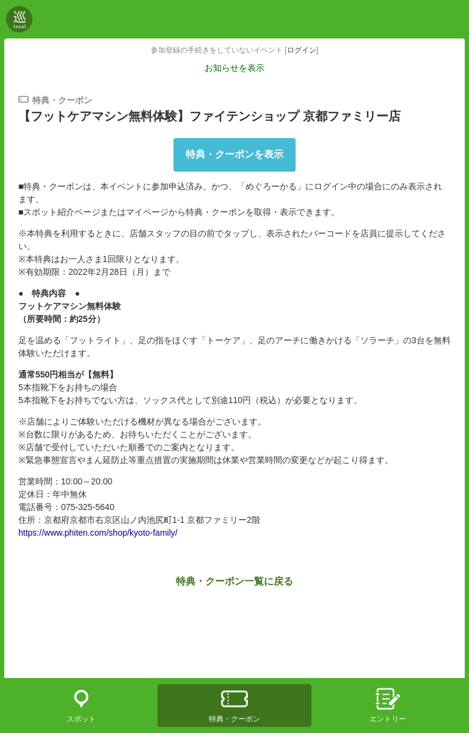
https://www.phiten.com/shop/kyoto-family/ (98, 533)
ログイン (301, 50)
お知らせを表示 (234, 68)
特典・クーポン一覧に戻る (234, 581)
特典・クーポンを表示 (234, 154)
